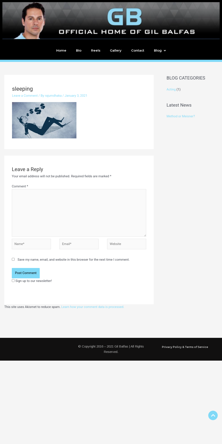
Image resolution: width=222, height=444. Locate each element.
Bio (78, 50)
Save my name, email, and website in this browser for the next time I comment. (74, 260)
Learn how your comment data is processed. (93, 307)
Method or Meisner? (181, 116)
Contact (137, 50)
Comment (20, 186)
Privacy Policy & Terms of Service (185, 347)
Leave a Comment (25, 96)
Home (61, 50)
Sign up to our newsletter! (33, 281)
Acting (171, 89)
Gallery (116, 50)
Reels (95, 50)
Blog (160, 50)
